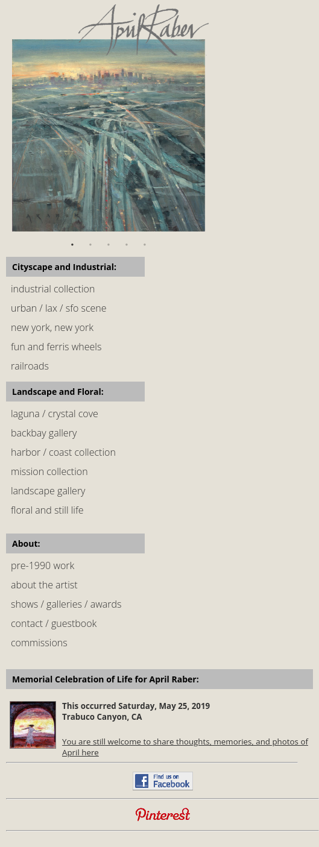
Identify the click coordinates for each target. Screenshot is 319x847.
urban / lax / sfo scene (59, 308)
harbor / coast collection (63, 452)
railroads (30, 366)
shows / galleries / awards (66, 604)
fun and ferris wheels (56, 346)
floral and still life (47, 510)
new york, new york (52, 327)
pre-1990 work (42, 565)
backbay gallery (44, 432)
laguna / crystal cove (54, 413)
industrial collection (53, 288)
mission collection (49, 471)
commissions (39, 642)
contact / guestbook (53, 623)
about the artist (44, 584)
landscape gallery (48, 490)
